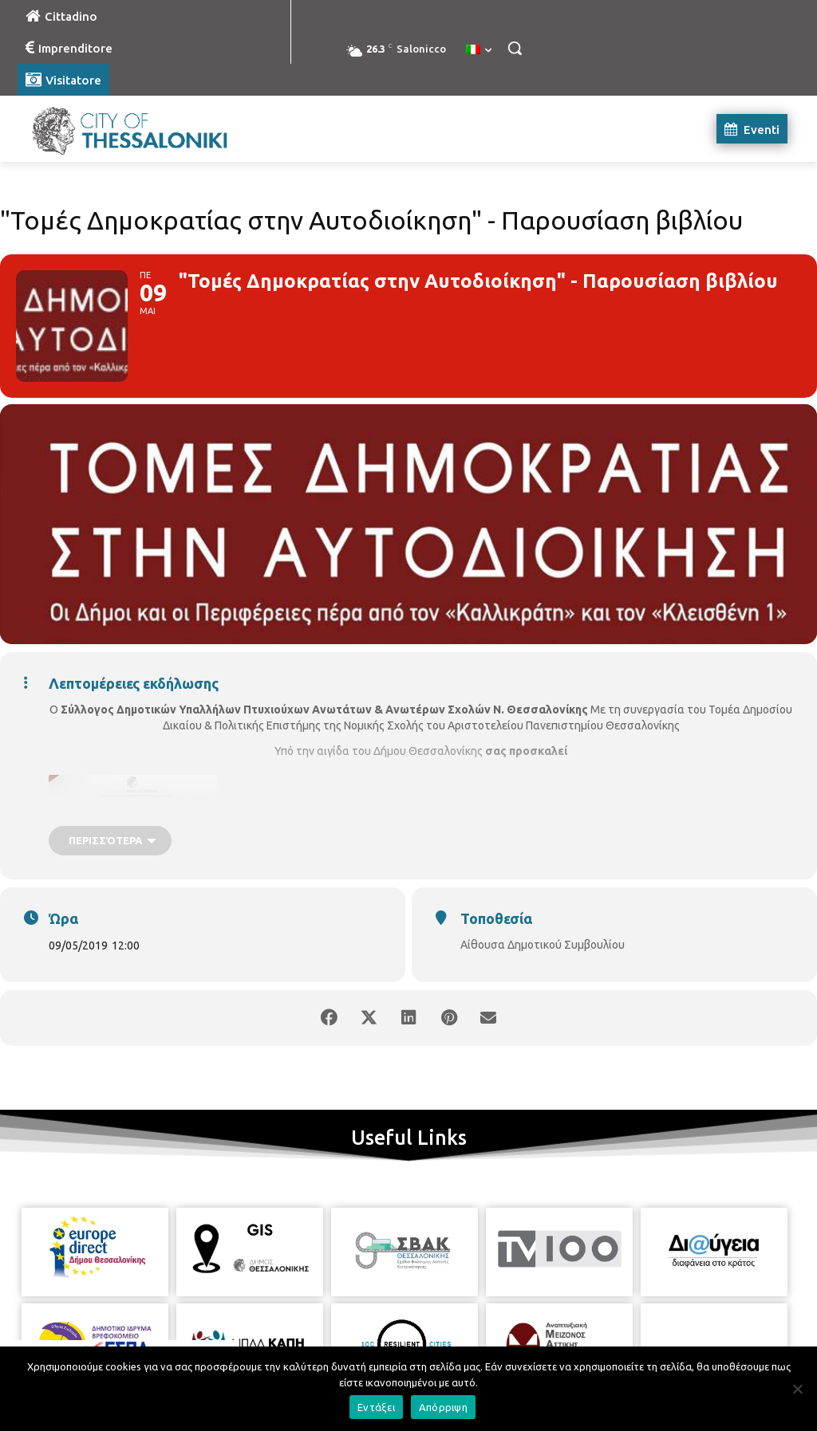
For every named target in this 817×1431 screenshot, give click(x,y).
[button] (514, 48)
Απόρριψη (443, 1407)
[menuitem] (478, 50)
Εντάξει (376, 1407)
